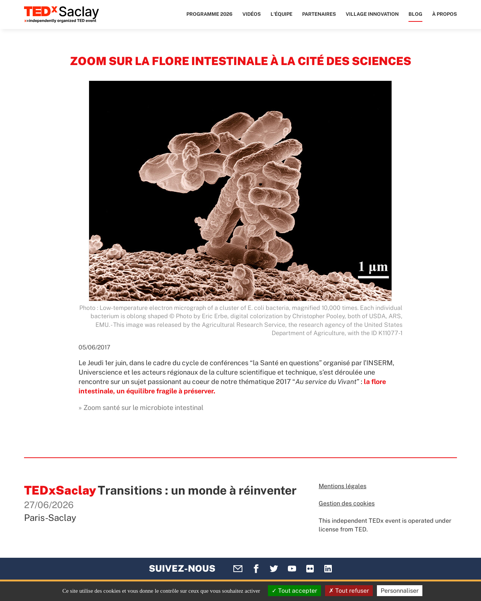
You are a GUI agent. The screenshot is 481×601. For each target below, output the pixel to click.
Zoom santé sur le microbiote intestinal (143, 407)
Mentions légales (342, 486)
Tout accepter (294, 590)
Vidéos (251, 14)
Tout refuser (349, 590)
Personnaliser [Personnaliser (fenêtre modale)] (400, 590)
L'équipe (281, 14)
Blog (415, 14)
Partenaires (319, 14)
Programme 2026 (209, 14)
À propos (444, 14)
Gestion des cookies (347, 503)
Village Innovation (372, 14)
